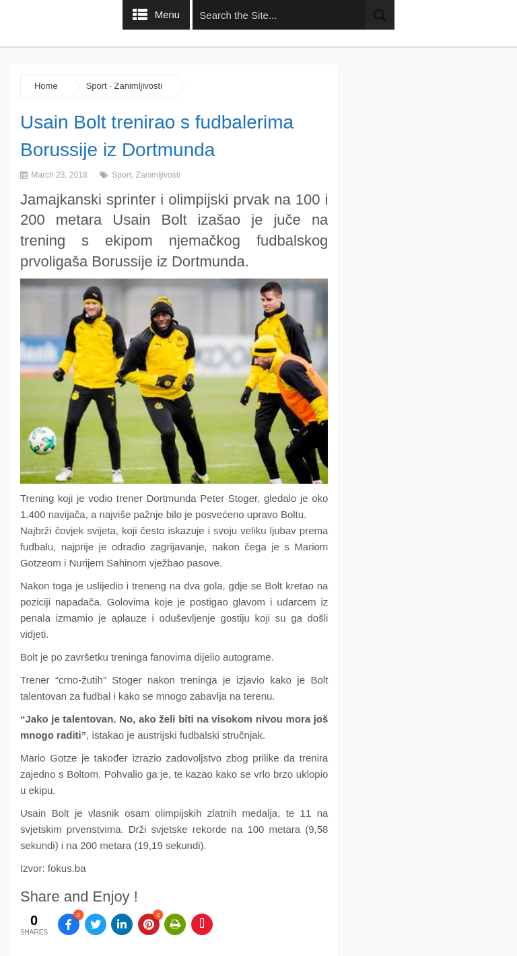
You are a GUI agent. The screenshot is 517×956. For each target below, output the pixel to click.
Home (46, 86)
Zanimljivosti (138, 86)
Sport (96, 86)
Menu (167, 14)
